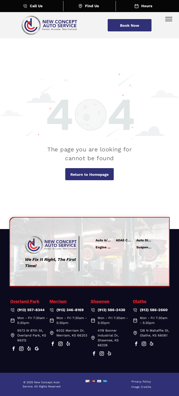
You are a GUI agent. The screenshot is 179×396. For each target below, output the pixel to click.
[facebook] (13, 349)
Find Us (92, 6)
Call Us (36, 6)
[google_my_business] (36, 349)
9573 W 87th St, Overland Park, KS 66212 (31, 335)
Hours (146, 6)
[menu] (169, 19)
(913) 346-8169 (70, 310)
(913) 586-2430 (111, 310)
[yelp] (29, 349)
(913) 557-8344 (31, 310)
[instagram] (21, 349)
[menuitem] (141, 381)
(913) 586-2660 (154, 310)
